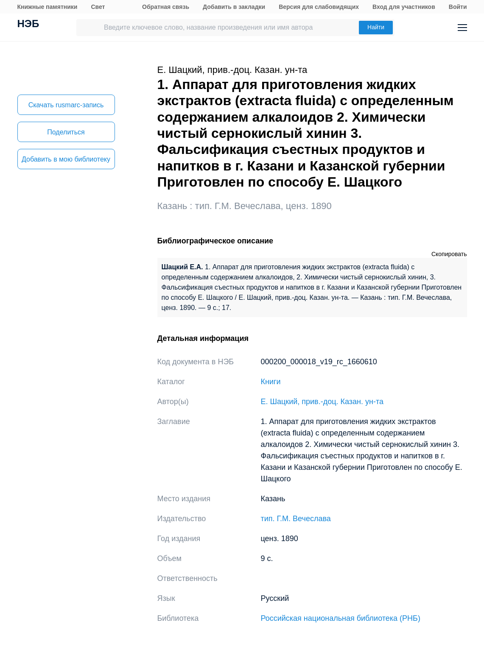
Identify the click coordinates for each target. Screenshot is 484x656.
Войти (458, 6)
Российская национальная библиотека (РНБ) (340, 618)
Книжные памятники (47, 6)
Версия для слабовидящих (319, 6)
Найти (375, 27)
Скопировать (449, 254)
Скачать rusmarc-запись (66, 105)
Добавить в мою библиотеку (66, 159)
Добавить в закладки (234, 6)
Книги (271, 381)
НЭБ (28, 24)
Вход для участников (403, 6)
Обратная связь (165, 6)
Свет (98, 6)
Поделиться (65, 132)
